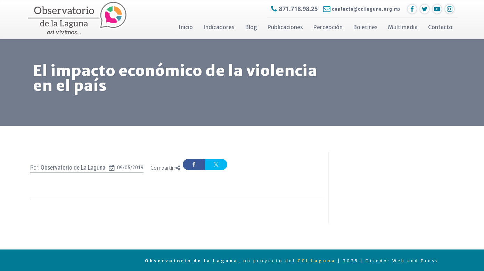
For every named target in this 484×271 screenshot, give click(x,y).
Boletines (365, 27)
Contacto (440, 27)
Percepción (328, 27)
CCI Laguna (316, 260)
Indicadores (219, 27)
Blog (251, 27)
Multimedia (403, 27)
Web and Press (415, 260)
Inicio (186, 27)
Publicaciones (285, 27)
